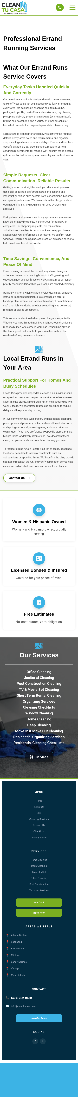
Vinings (15, 968)
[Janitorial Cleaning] (39, 685)
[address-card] (39, 558)
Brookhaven (17, 948)
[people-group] (39, 510)
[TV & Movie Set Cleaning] (39, 696)
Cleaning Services (39, 819)
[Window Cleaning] (39, 720)
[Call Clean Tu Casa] (60, 7)
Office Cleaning (39, 878)
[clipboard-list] (39, 602)
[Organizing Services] (39, 708)
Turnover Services (39, 890)
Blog (39, 813)
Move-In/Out (39, 872)
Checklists (39, 831)
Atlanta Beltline (19, 935)
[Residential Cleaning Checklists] (39, 750)
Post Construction (39, 884)
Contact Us (19, 478)
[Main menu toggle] (72, 7)
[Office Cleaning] (39, 679)
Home (39, 800)
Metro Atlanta (18, 975)
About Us (39, 807)
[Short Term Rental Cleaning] (39, 702)
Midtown (15, 955)
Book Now (39, 912)
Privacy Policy (39, 837)
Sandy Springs (19, 961)
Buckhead (16, 941)
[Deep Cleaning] (39, 732)
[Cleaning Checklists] (39, 714)
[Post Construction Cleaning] (39, 691)
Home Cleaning (39, 859)
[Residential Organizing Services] (39, 744)
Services (39, 757)
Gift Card (39, 902)
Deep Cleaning (39, 865)
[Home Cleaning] (39, 726)
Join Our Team (39, 1018)
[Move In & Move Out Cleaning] (39, 738)
